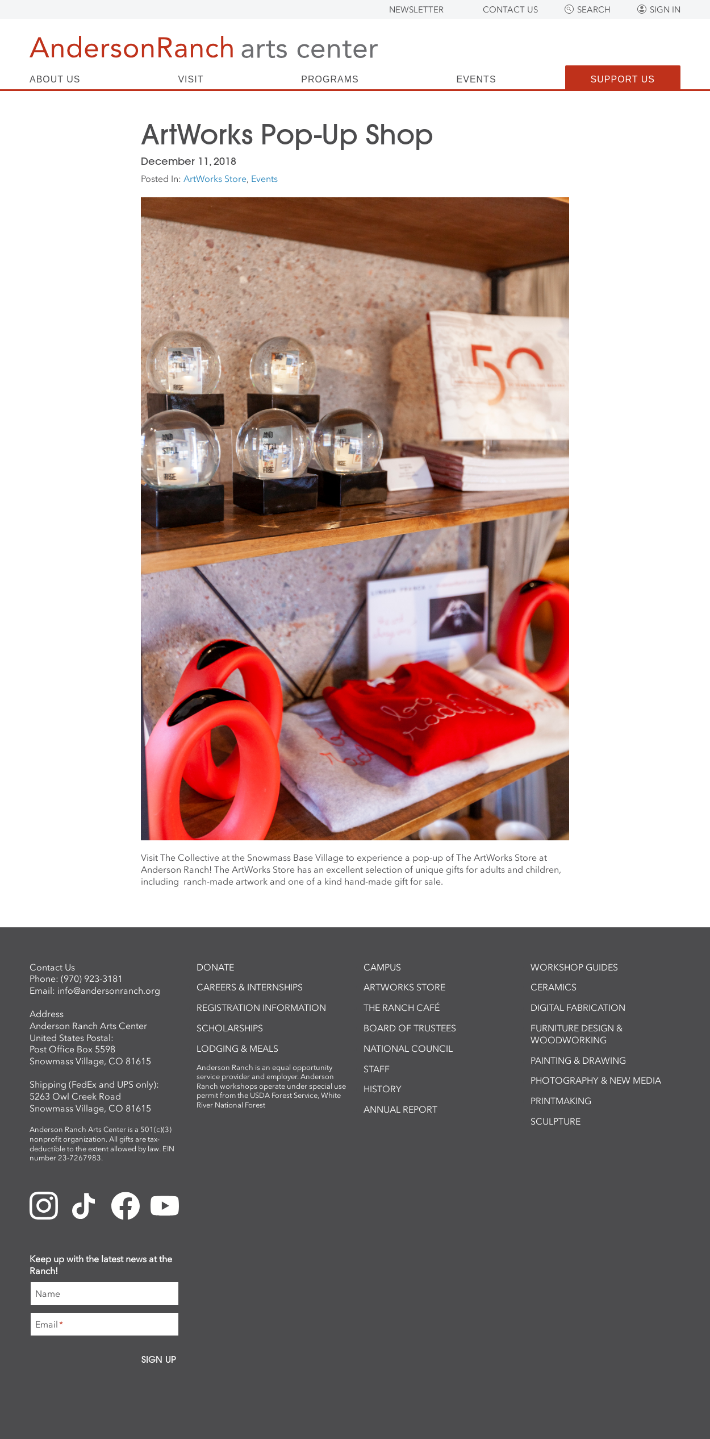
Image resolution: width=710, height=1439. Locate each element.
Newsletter (416, 10)
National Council (408, 1048)
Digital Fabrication (578, 1007)
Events (476, 79)
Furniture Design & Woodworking (577, 1034)
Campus (382, 967)
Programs (329, 79)
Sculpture (555, 1121)
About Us (55, 79)
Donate (215, 967)
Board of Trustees (410, 1028)
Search (594, 10)
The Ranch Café (402, 1007)
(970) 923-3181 (92, 978)
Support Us (623, 79)
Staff (377, 1069)
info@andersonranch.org (108, 990)
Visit (190, 79)
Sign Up (158, 1359)
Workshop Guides (574, 967)
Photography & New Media (596, 1080)
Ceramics (554, 987)
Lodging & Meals (237, 1048)
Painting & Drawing (578, 1060)
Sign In (665, 10)
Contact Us (510, 10)
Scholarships (230, 1028)
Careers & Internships (250, 987)
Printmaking (561, 1100)
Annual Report (400, 1109)
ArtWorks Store (215, 178)
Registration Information (261, 1007)
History (383, 1088)
